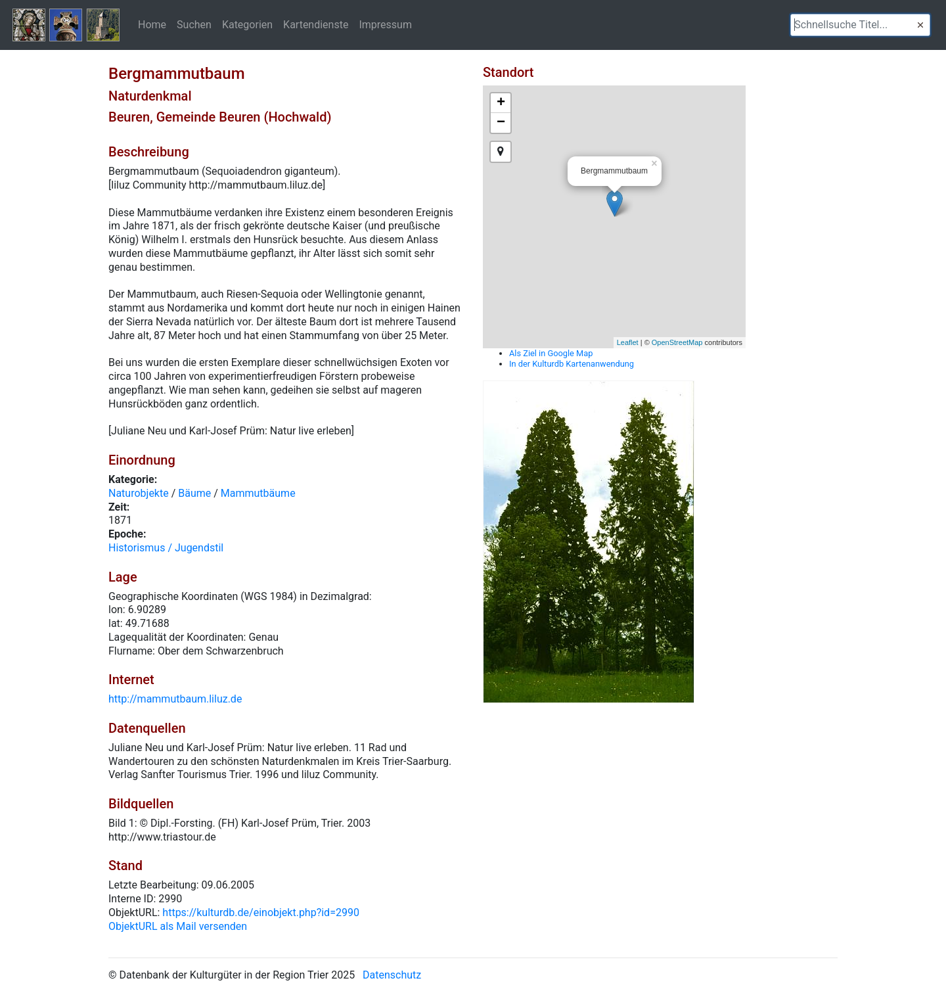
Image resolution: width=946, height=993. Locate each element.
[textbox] (860, 24)
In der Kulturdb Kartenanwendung (571, 364)
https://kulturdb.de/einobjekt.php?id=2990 (260, 912)
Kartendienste (315, 24)
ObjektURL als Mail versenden (177, 926)
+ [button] (501, 103)
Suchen (194, 24)
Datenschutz (392, 975)
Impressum (385, 24)
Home (152, 24)
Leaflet (628, 342)
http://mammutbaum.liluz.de (175, 699)
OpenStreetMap (677, 342)
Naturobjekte (138, 493)
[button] (920, 25)
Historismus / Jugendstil (165, 548)
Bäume (194, 493)
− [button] (501, 123)
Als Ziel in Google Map (551, 353)
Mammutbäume (258, 493)
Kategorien (247, 24)
